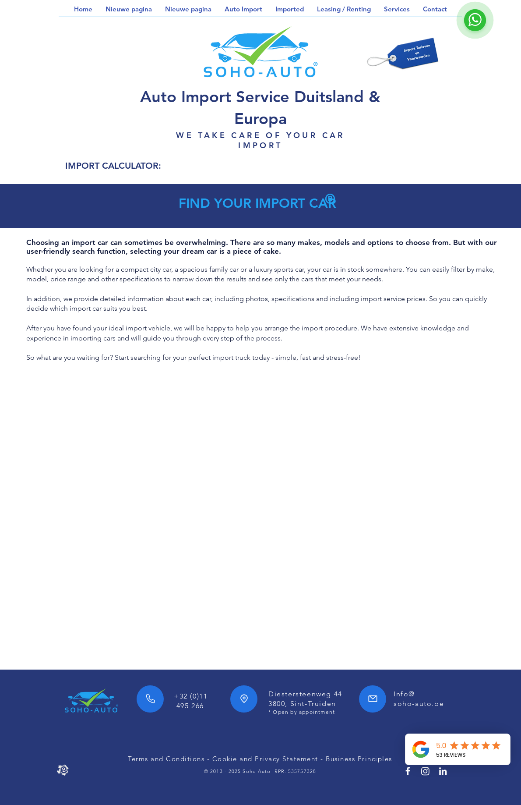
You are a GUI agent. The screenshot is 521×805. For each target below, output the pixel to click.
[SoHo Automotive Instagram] (425, 771)
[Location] (243, 699)
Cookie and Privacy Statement (265, 759)
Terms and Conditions (166, 759)
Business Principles (359, 759)
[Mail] (372, 699)
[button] (243, 9)
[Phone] (150, 699)
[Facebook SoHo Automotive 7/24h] (407, 771)
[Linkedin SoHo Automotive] (442, 771)
